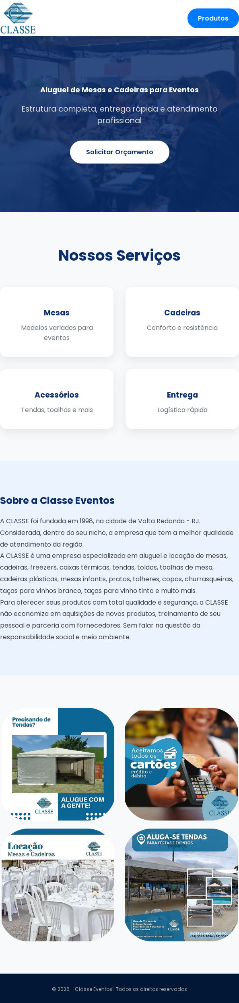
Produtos (213, 18)
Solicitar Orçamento (119, 152)
